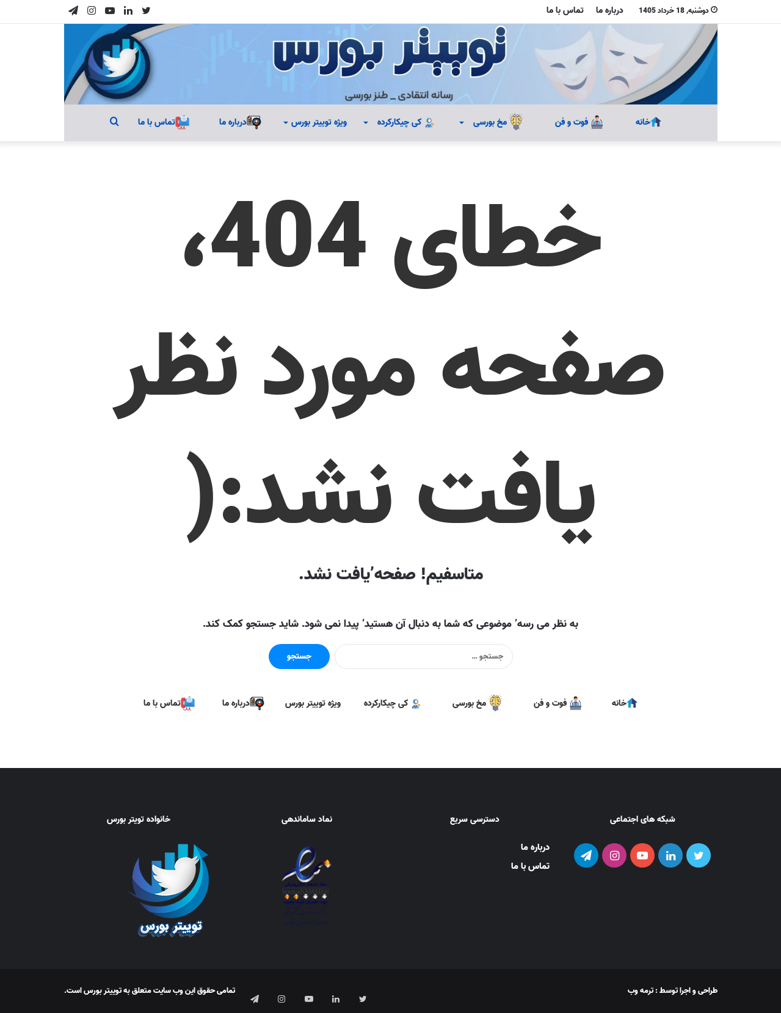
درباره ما (609, 11)
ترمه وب (640, 990)
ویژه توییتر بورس (319, 122)
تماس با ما (565, 11)
